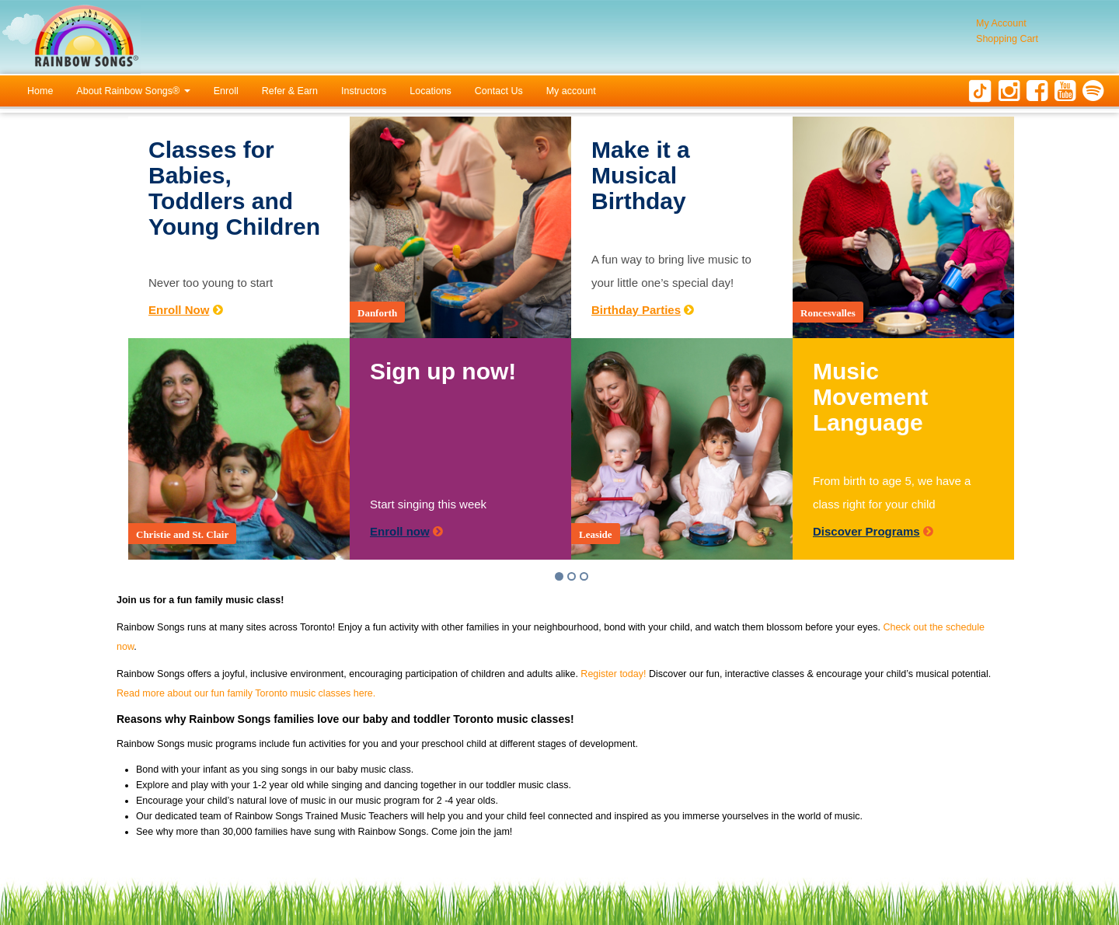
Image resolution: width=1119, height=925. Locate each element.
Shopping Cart (1007, 38)
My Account (1001, 23)
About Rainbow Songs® (133, 91)
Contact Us (499, 91)
